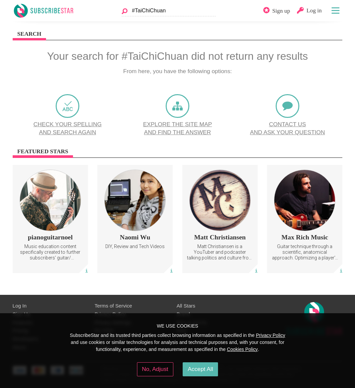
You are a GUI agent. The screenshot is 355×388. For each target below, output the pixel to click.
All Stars (186, 306)
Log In (20, 306)
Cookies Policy (242, 349)
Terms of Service (113, 306)
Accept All (200, 369)
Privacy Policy (270, 335)
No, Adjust (155, 369)
